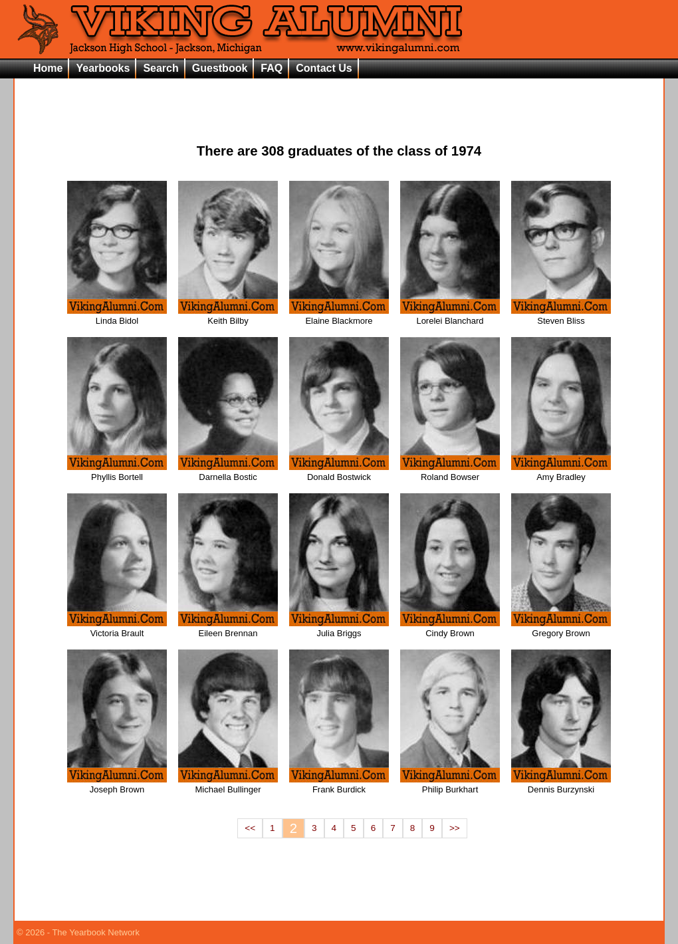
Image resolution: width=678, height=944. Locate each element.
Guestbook (220, 68)
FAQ (271, 68)
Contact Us (324, 68)
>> (454, 828)
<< (250, 828)
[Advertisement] (339, 100)
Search (160, 68)
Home (47, 68)
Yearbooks (103, 68)
